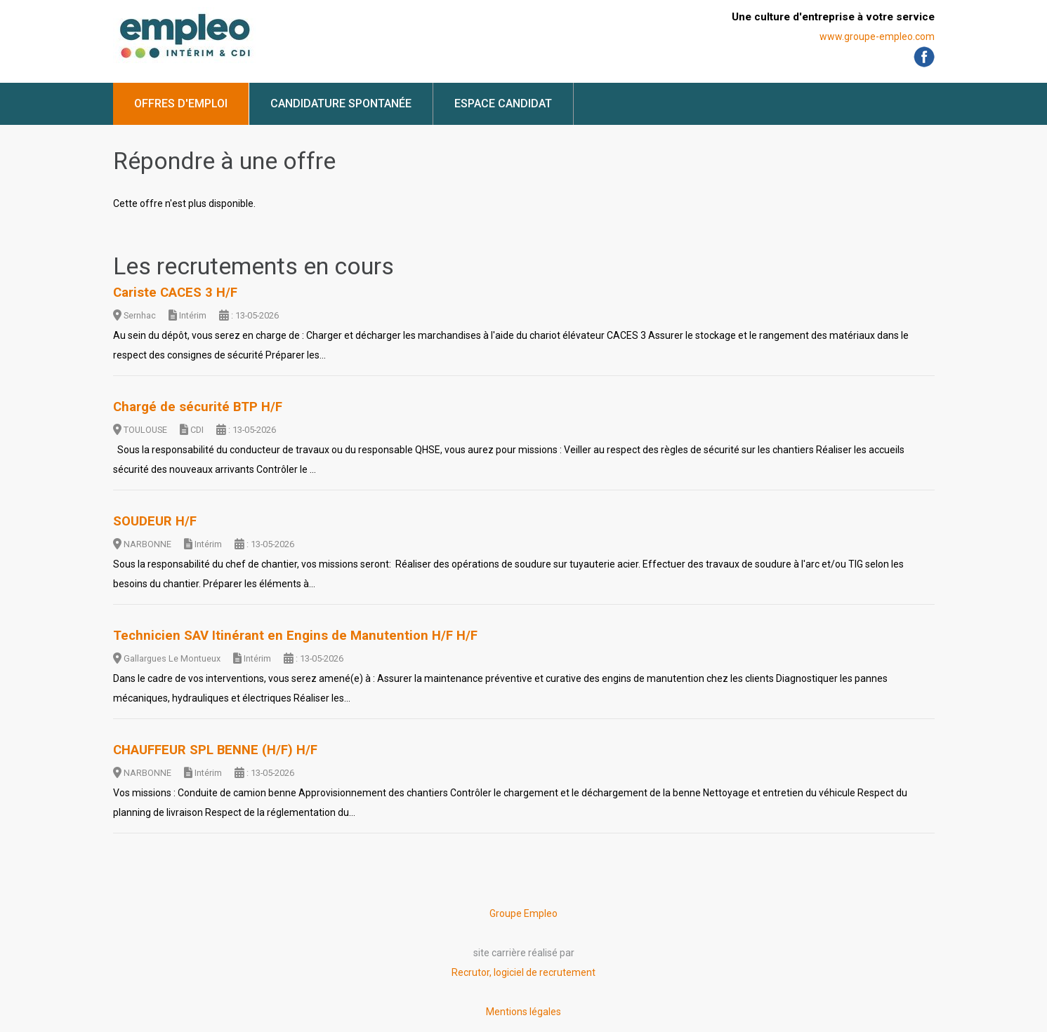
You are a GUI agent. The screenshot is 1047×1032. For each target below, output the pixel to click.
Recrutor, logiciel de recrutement (523, 972)
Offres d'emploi (181, 103)
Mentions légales (523, 1011)
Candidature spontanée (340, 103)
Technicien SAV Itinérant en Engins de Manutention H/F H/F (295, 635)
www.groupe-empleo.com (877, 36)
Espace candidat (503, 103)
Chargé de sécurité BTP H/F (197, 407)
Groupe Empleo (523, 913)
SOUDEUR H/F (155, 521)
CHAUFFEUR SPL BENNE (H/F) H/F (215, 750)
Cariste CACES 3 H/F (175, 292)
